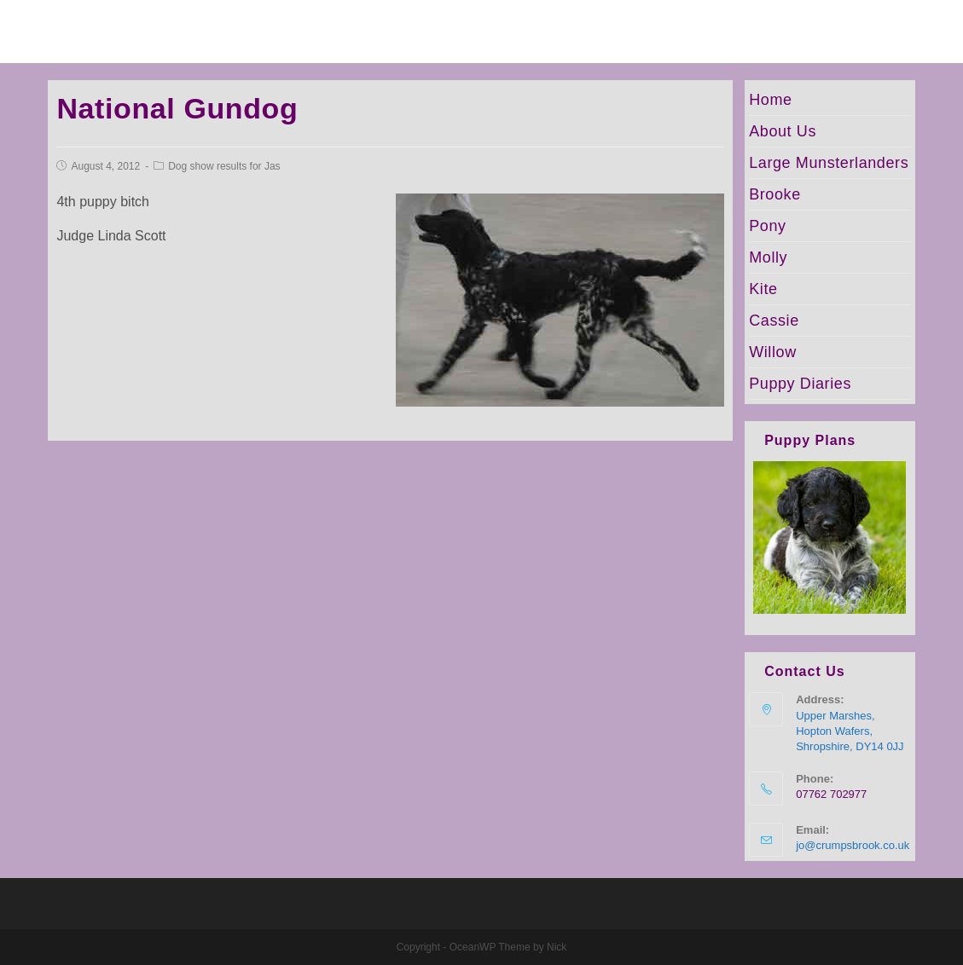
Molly (768, 257)
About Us (782, 131)
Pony (767, 225)
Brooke (775, 194)
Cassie (774, 320)
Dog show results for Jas (224, 166)
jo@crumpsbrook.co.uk (852, 845)
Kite (763, 289)
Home (770, 99)
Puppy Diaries (800, 383)
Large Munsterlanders (828, 162)
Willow (773, 352)
